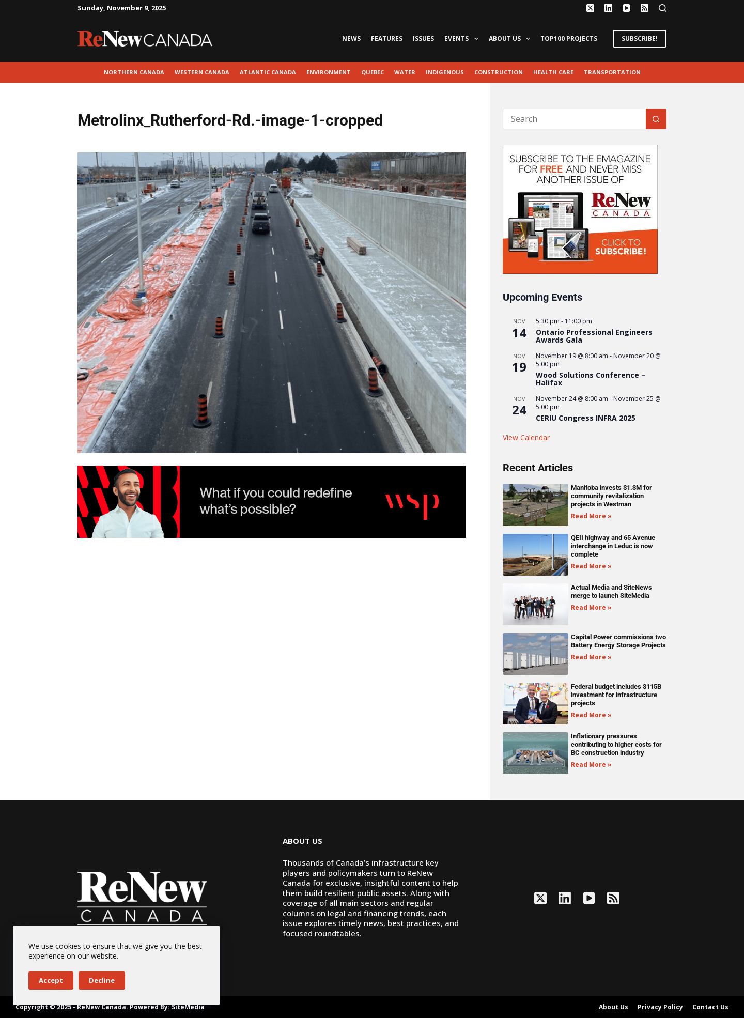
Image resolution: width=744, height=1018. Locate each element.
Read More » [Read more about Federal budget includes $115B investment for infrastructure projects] (591, 715)
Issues (423, 38)
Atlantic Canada (268, 72)
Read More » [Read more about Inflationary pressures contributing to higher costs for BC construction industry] (591, 764)
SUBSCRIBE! (640, 38)
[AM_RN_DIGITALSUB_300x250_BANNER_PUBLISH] (580, 208)
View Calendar (526, 437)
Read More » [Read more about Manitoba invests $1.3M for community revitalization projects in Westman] (591, 516)
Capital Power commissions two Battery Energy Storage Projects (618, 641)
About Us (511, 39)
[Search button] (656, 119)
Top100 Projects (568, 38)
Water (404, 72)
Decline (102, 980)
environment (328, 72)
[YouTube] (626, 8)
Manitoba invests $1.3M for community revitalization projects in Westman (611, 496)
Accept (51, 980)
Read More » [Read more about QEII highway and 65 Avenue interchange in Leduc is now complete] (591, 566)
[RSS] (644, 8)
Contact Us (710, 1007)
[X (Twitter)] (590, 8)
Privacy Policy (660, 1007)
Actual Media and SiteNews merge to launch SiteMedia (611, 591)
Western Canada (202, 72)
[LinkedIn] (608, 8)
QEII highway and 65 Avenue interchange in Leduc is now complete (613, 546)
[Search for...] (574, 119)
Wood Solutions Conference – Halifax (590, 379)
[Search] (663, 8)
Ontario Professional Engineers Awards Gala (594, 336)
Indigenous (445, 72)
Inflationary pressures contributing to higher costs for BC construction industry (616, 744)
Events (463, 39)
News (351, 38)
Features (386, 38)
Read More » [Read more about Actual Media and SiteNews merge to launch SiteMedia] (591, 607)
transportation (612, 72)
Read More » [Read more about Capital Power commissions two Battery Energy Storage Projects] (591, 657)
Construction (498, 72)
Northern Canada (134, 72)
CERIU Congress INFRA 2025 (586, 418)
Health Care (553, 72)
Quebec (372, 72)
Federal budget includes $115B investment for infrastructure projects (616, 695)
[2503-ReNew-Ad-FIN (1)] (272, 500)
